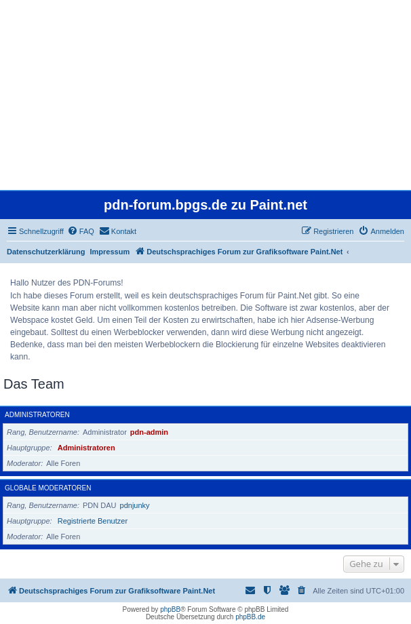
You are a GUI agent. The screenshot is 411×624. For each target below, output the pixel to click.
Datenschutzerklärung (46, 252)
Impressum (110, 252)
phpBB (170, 609)
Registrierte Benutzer (93, 521)
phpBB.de (250, 617)
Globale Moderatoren (48, 488)
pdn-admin (149, 432)
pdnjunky (135, 505)
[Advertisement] (205, 95)
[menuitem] (80, 231)
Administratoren (37, 414)
